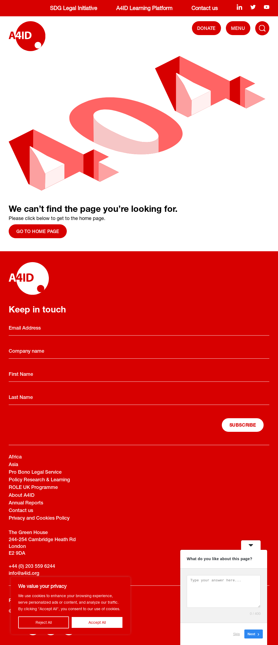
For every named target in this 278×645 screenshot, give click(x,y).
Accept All (97, 622)
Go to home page (37, 231)
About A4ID (21, 495)
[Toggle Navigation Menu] (262, 28)
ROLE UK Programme (33, 487)
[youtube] (266, 7)
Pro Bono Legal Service (35, 472)
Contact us (204, 8)
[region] (70, 605)
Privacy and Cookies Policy (39, 518)
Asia (13, 465)
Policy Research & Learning (39, 480)
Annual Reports (26, 503)
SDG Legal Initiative (73, 8)
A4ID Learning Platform (144, 8)
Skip (236, 634)
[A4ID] (27, 36)
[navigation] (238, 28)
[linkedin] (239, 7)
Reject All (44, 622)
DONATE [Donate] (206, 28)
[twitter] (253, 7)
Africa (15, 457)
